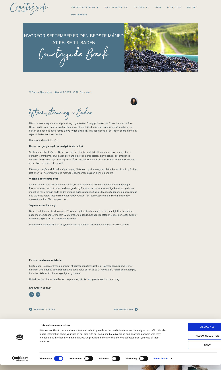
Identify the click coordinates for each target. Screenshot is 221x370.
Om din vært (141, 7)
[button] (31, 294)
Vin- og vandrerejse (85, 7)
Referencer (174, 7)
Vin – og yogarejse (116, 7)
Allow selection (195, 341)
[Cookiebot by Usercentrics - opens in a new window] (19, 364)
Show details (161, 364)
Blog (158, 7)
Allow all (195, 332)
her (88, 279)
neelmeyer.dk (79, 14)
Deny (195, 350)
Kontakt (192, 7)
